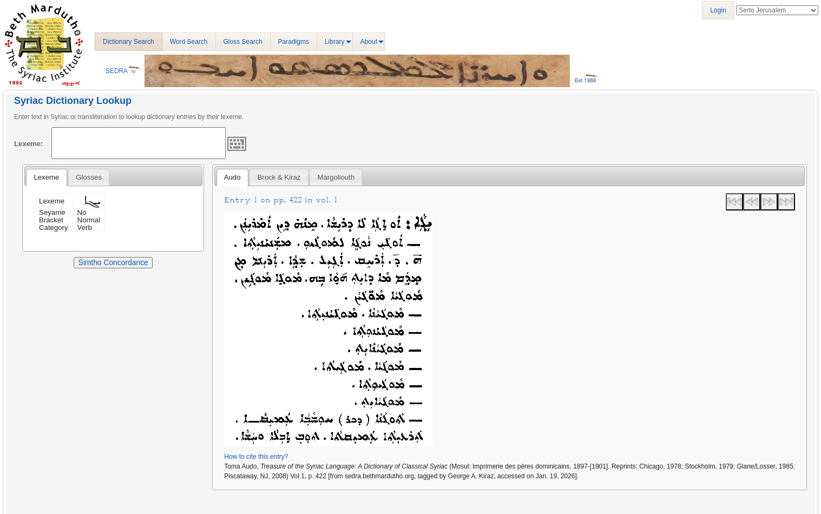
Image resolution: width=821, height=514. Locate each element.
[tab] (46, 177)
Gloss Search (243, 41)
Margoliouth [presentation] (335, 177)
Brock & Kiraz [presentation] (279, 177)
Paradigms (293, 41)
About (368, 41)
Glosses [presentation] (89, 177)
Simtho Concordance (113, 262)
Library (335, 41)
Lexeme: (28, 144)
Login (718, 10)
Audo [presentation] (232, 177)
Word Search (189, 41)
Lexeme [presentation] (46, 177)
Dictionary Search (128, 41)
